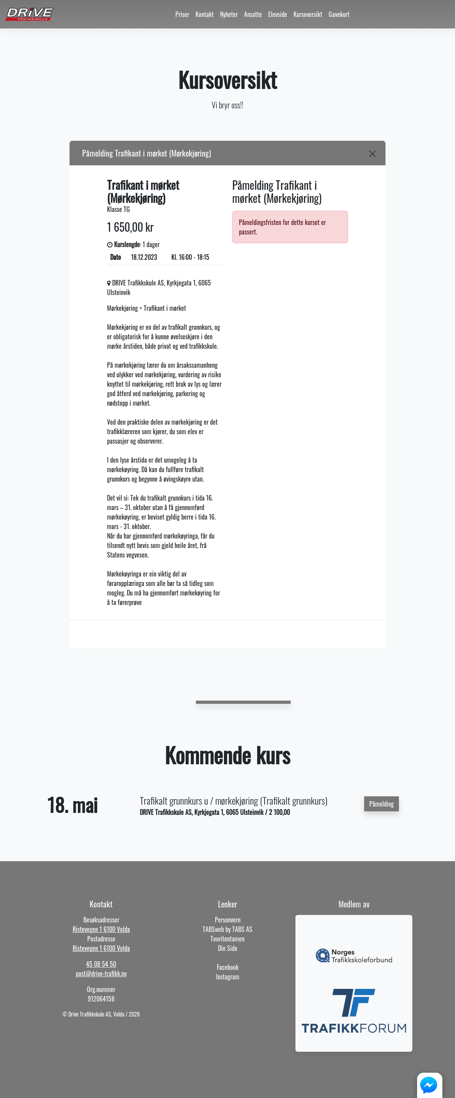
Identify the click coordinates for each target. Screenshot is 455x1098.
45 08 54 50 (101, 964)
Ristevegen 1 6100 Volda (101, 929)
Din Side (227, 948)
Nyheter (229, 14)
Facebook (228, 967)
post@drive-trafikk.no (101, 973)
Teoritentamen (227, 938)
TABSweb (213, 929)
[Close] (372, 153)
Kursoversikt (307, 14)
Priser (182, 14)
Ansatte (253, 14)
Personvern (228, 919)
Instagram (227, 976)
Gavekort (339, 14)
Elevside (277, 14)
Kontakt (205, 14)
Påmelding (381, 804)
